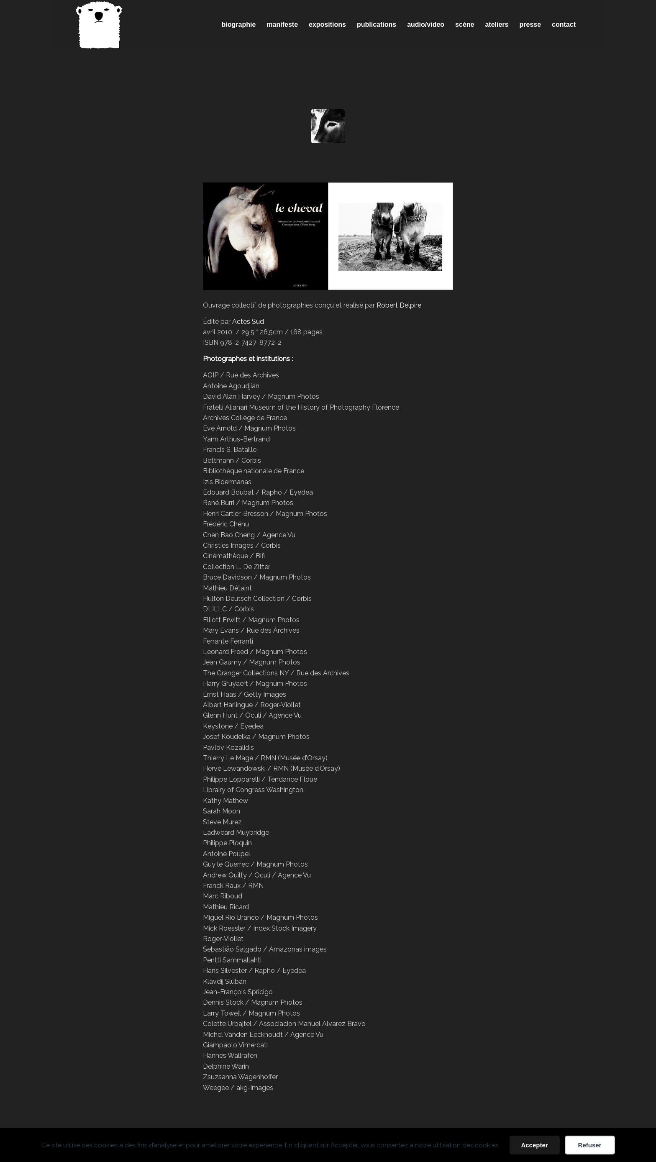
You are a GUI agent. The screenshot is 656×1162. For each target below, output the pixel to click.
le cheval (328, 157)
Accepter (534, 1145)
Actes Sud (248, 322)
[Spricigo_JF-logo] (99, 24)
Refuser (590, 1145)
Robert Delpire (399, 305)
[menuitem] (238, 24)
